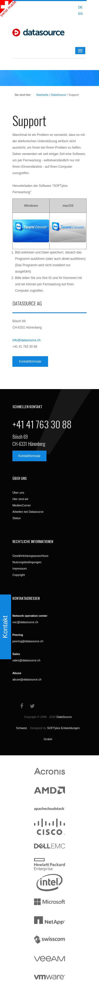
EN (80, 14)
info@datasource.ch (26, 340)
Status (16, 518)
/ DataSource (57, 94)
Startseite (42, 94)
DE (80, 7)
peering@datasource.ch (27, 641)
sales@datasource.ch (26, 660)
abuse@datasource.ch (26, 679)
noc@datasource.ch (25, 622)
